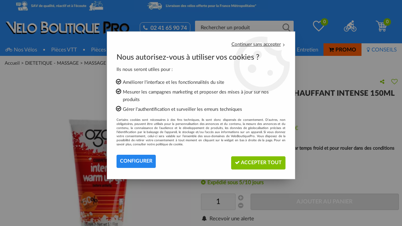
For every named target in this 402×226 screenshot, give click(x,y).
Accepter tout (257, 161)
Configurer (136, 161)
